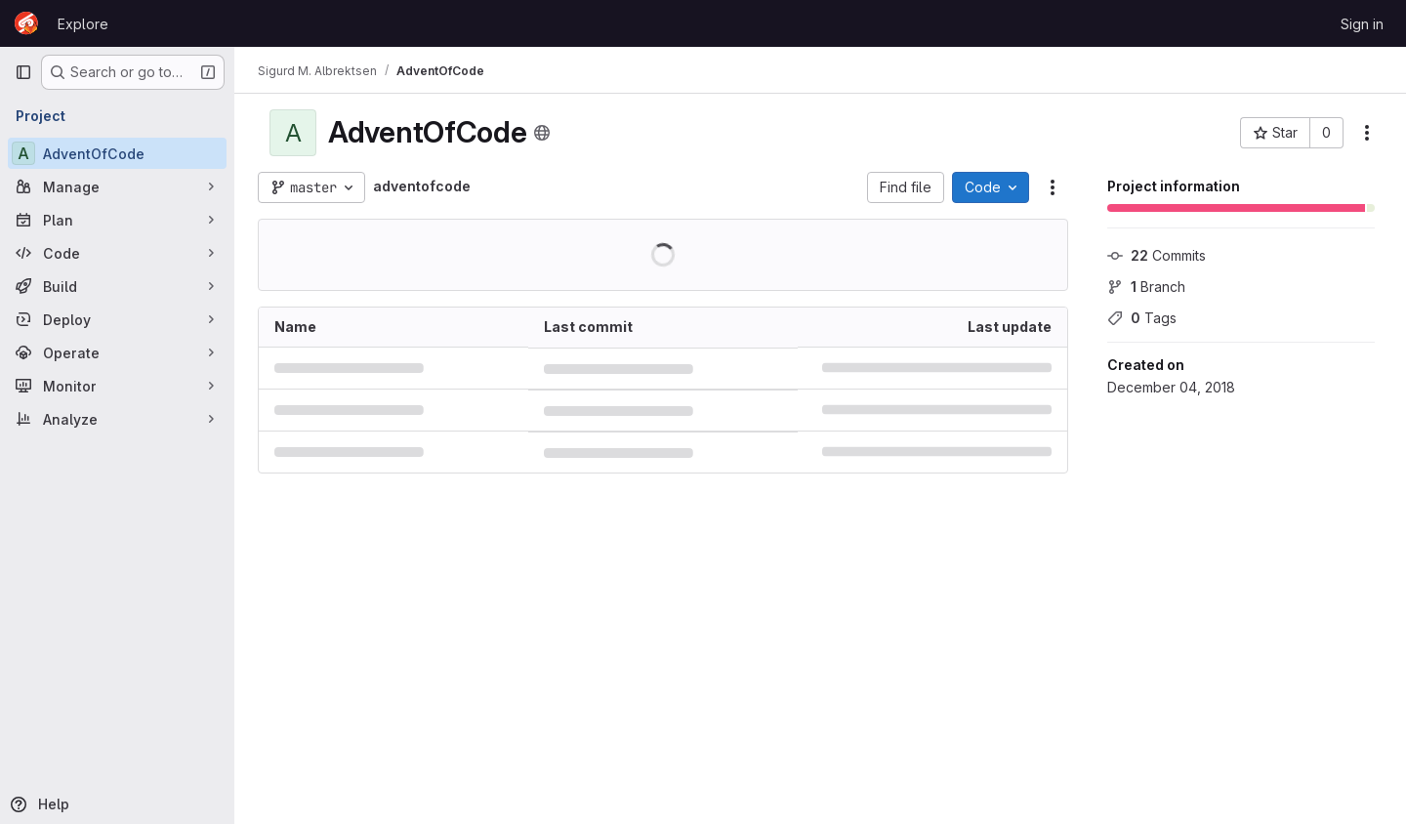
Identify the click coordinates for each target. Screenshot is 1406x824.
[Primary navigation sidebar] (23, 72)
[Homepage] (26, 23)
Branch (1146, 286)
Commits (1156, 255)
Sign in (1362, 24)
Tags (1142, 317)
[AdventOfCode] (117, 153)
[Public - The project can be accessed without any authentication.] (542, 133)
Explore (83, 24)
